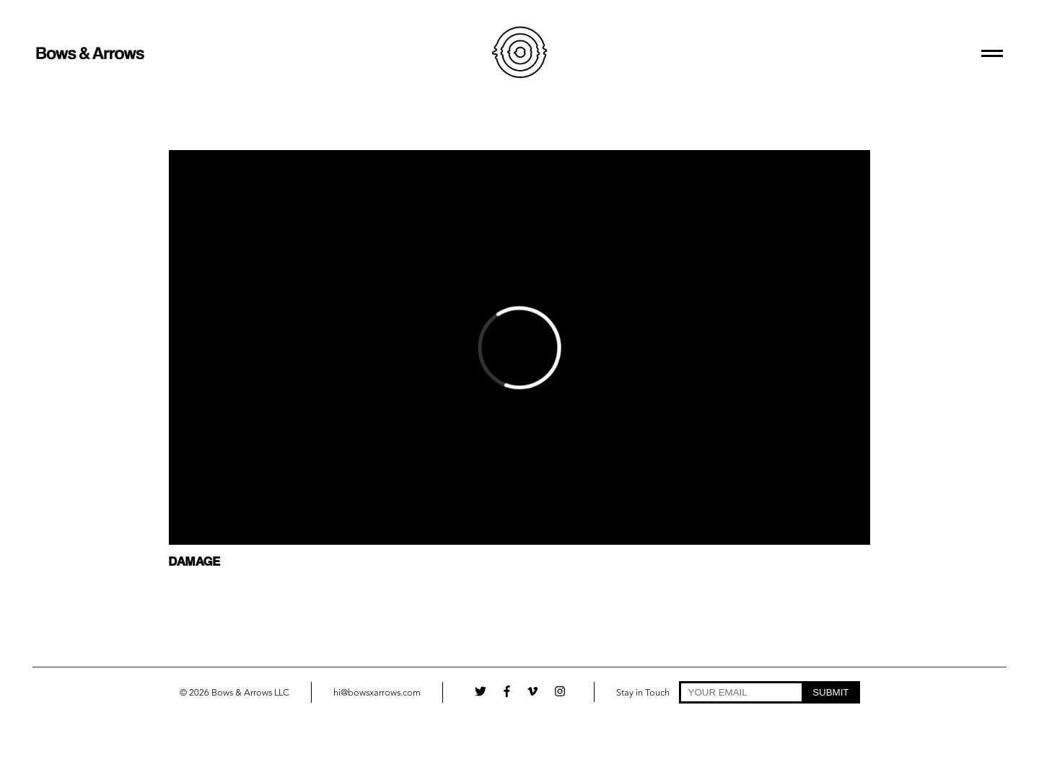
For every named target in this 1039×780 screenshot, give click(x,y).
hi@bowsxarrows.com (377, 693)
